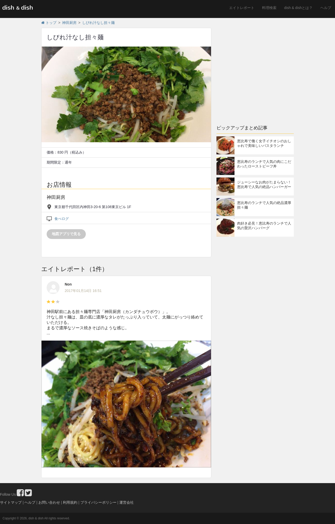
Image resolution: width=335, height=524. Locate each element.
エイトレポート (241, 8)
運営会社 (126, 502)
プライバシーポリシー (98, 502)
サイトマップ (11, 502)
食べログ (61, 219)
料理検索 (269, 8)
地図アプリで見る (66, 234)
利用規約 (70, 502)
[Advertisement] (89, 69)
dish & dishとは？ (298, 8)
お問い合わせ (49, 502)
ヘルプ (325, 8)
